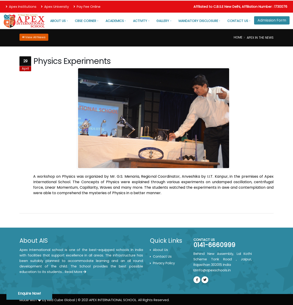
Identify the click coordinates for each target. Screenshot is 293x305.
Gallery (162, 21)
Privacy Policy (164, 263)
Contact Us (237, 21)
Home (238, 37)
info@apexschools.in (213, 270)
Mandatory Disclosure (198, 21)
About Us (58, 21)
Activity (140, 21)
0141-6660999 (214, 245)
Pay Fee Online (86, 6)
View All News (34, 37)
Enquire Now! (29, 293)
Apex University (55, 6)
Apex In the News (260, 37)
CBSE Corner (85, 21)
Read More (75, 272)
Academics (115, 21)
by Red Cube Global (58, 300)
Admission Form (272, 20)
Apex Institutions (21, 6)
